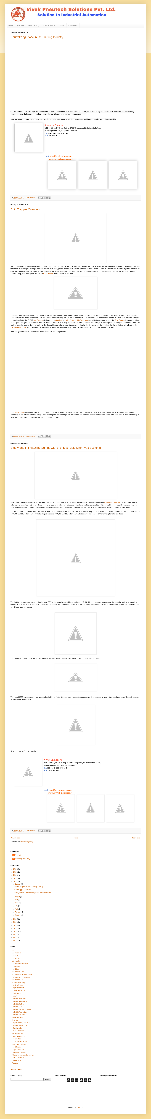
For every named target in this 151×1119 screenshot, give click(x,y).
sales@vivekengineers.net (61, 156)
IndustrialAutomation (19, 1012)
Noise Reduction (18, 1031)
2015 (15, 934)
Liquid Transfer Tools (19, 1025)
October (18, 884)
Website (20, 25)
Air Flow (15, 956)
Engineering (16, 993)
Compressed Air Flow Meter (22, 974)
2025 (15, 869)
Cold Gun (15, 969)
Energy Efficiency (18, 991)
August (17, 897)
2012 (15, 941)
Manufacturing (17, 1028)
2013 (15, 937)
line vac (15, 1020)
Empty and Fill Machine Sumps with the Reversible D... (33, 893)
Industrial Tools (17, 1007)
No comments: (30, 197)
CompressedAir (17, 980)
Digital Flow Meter (18, 988)
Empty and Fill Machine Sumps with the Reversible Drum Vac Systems (55, 447)
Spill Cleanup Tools (19, 1044)
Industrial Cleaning (18, 999)
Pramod (18, 855)
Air (13, 950)
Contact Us (73, 25)
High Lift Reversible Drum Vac (76, 320)
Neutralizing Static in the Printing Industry (36, 37)
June (17, 903)
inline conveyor (17, 1017)
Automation (16, 966)
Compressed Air (18, 972)
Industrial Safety (18, 1004)
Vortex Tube (16, 1060)
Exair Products (49, 25)
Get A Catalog (33, 25)
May (16, 906)
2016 (15, 931)
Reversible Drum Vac (18, 327)
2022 (15, 878)
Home (10, 25)
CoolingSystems (18, 985)
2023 (15, 875)
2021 (15, 881)
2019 (15, 922)
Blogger (79, 1107)
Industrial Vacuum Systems (21, 1009)
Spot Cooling (17, 1047)
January (18, 915)
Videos (62, 25)
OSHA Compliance (19, 1036)
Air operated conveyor (20, 964)
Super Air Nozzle (18, 1050)
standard (58, 320)
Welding (15, 1063)
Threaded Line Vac (19, 1052)
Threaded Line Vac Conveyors (23, 1055)
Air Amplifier (16, 953)
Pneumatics (16, 1039)
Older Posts (136, 838)
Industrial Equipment (19, 1001)
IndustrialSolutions (18, 1015)
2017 (15, 928)
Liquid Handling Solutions (21, 1023)
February (18, 912)
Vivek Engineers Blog (22, 859)
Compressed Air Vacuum (21, 977)
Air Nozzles (16, 961)
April (16, 909)
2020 (15, 919)
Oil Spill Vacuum (18, 1033)
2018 (15, 925)
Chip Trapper (48, 274)
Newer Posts (15, 838)
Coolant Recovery (18, 982)
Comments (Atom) (26, 842)
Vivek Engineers (18, 1058)
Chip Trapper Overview (25, 209)
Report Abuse (16, 1070)
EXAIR (14, 996)
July (16, 900)
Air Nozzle (16, 958)
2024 (15, 872)
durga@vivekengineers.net (59, 159)
